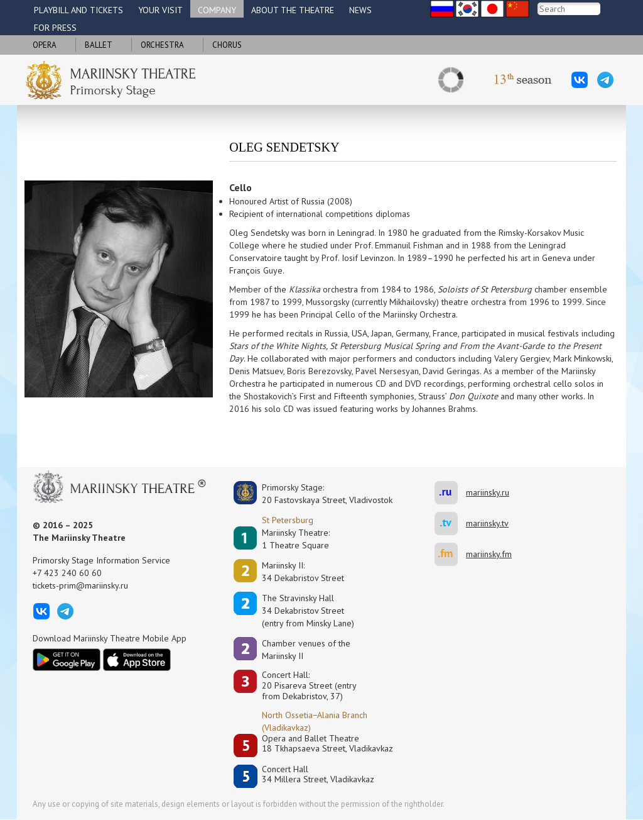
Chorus (227, 45)
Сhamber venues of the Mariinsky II (306, 650)
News (360, 10)
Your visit (160, 10)
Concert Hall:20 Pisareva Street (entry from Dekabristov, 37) (309, 685)
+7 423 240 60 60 (67, 573)
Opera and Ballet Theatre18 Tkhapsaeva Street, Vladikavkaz (327, 743)
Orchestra (162, 45)
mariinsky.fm (450, 554)
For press (55, 27)
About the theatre (292, 10)
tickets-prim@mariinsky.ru (80, 585)
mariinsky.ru (450, 492)
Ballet (98, 45)
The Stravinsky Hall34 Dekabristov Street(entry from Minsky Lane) (308, 610)
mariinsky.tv (450, 523)
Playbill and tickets (78, 10)
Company (217, 10)
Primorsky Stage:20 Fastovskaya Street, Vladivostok (318, 494)
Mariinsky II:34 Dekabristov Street (303, 572)
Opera (45, 45)
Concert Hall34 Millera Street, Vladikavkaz (318, 774)
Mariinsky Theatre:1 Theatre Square (296, 539)
